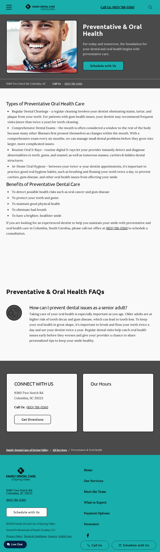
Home (88, 470)
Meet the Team (95, 492)
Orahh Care (65, 536)
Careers (52, 536)
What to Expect (95, 502)
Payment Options (97, 513)
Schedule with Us (103, 66)
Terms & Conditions (35, 536)
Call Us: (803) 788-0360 (117, 7)
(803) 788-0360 (73, 83)
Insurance (91, 524)
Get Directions (33, 419)
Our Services (93, 481)
